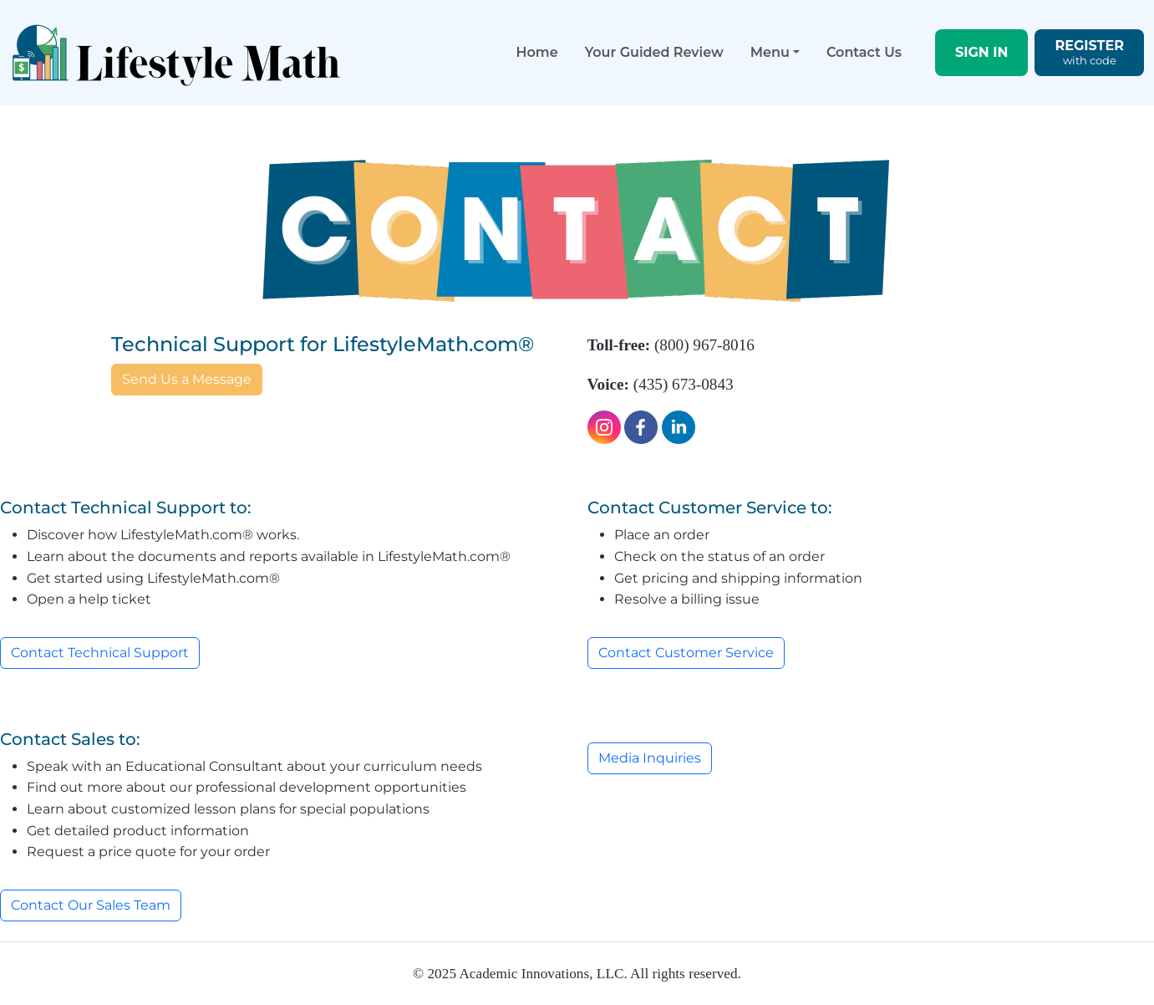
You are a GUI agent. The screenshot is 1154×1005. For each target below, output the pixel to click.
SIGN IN (981, 52)
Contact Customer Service (686, 653)
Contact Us (864, 52)
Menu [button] (770, 52)
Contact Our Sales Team (90, 905)
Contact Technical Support (100, 653)
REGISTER (1089, 53)
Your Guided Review (654, 52)
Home (537, 52)
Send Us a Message (187, 379)
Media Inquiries (649, 758)
